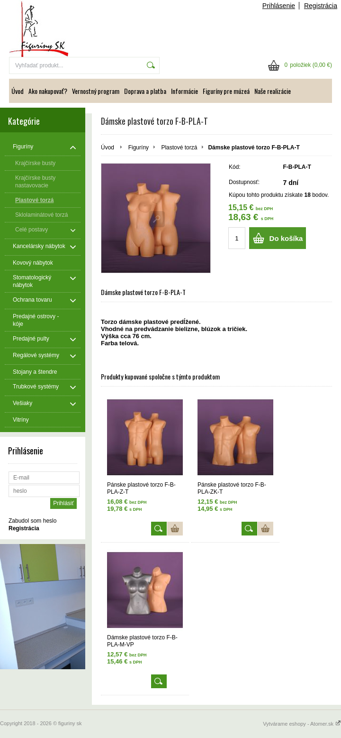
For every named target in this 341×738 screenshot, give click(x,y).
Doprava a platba (145, 91)
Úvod (17, 91)
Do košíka (286, 238)
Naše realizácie (272, 91)
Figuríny (138, 147)
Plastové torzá (179, 147)
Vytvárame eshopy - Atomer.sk (302, 724)
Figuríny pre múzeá (226, 91)
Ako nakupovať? (47, 91)
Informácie (184, 91)
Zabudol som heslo (32, 520)
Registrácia (320, 5)
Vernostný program (95, 91)
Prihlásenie (278, 5)
